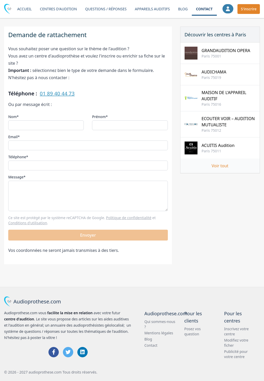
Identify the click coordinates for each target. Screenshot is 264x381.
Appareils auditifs (152, 8)
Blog (183, 8)
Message (15, 177)
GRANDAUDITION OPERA (226, 50)
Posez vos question (192, 331)
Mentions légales (158, 332)
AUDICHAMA (214, 72)
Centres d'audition (58, 8)
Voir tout (220, 166)
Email (13, 136)
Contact (204, 8)
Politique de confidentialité (128, 217)
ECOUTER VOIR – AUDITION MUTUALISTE (228, 122)
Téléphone (17, 156)
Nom (12, 116)
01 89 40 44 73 (57, 93)
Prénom (99, 116)
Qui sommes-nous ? (159, 324)
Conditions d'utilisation (27, 222)
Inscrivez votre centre (236, 331)
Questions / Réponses (106, 8)
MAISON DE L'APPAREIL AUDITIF (224, 96)
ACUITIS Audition (218, 145)
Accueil (24, 8)
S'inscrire (249, 8)
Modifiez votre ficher (236, 343)
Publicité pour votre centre (236, 354)
